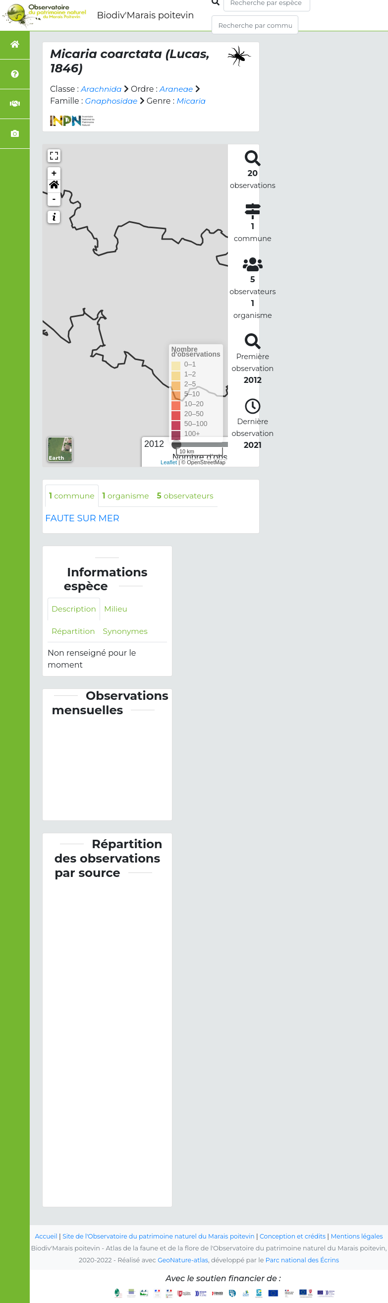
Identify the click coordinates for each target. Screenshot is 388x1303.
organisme (128, 495)
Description (75, 609)
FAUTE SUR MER (82, 518)
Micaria (193, 101)
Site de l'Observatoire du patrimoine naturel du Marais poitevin (169, 1224)
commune (72, 495)
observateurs (189, 495)
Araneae (178, 89)
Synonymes (127, 631)
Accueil (53, 1224)
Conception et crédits (307, 1224)
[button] (54, 186)
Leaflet (169, 462)
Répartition (74, 631)
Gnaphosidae (112, 101)
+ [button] (54, 174)
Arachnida (102, 89)
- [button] (54, 199)
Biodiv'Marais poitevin (145, 15)
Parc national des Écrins (303, 1260)
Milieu (118, 609)
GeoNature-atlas (182, 1260)
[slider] (176, 444)
